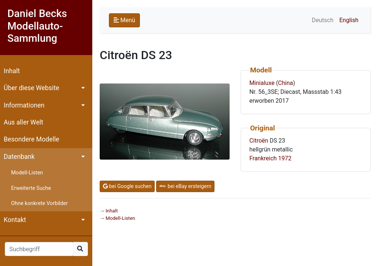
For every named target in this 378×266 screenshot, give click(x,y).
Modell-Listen (27, 173)
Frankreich (262, 158)
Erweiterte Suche (31, 188)
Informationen (24, 105)
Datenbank (19, 156)
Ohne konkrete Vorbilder (39, 203)
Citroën (258, 140)
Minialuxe (261, 82)
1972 (285, 158)
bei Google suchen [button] (127, 186)
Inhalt (12, 71)
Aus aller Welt (23, 122)
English (348, 20)
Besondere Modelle (31, 139)
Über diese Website (31, 88)
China (285, 82)
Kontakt (15, 220)
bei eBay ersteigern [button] (185, 186)
